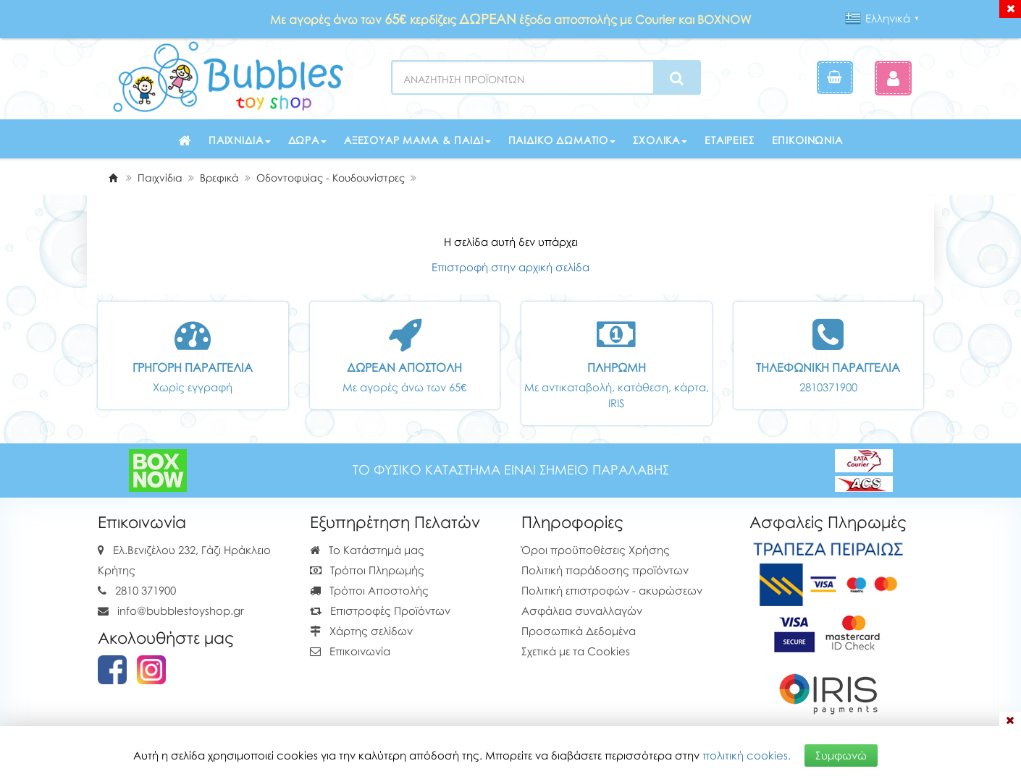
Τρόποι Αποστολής (369, 590)
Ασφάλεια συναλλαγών (581, 610)
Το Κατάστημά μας (367, 549)
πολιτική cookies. (746, 755)
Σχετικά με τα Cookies (575, 650)
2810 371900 (145, 590)
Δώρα (307, 140)
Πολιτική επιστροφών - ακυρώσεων (611, 590)
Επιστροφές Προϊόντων (380, 610)
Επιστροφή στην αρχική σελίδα (510, 266)
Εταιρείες (730, 140)
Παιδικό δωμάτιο (562, 140)
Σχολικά (660, 140)
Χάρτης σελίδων (361, 630)
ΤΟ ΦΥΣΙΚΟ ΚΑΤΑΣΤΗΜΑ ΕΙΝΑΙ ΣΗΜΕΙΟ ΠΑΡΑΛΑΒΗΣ (511, 469)
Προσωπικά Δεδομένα (578, 630)
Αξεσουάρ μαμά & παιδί (417, 140)
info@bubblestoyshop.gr (180, 610)
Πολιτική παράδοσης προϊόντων (605, 569)
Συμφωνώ (841, 755)
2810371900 (828, 386)
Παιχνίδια (240, 140)
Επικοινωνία (807, 140)
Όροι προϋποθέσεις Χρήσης (595, 549)
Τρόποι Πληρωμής (367, 569)
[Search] (676, 78)
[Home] (113, 177)
